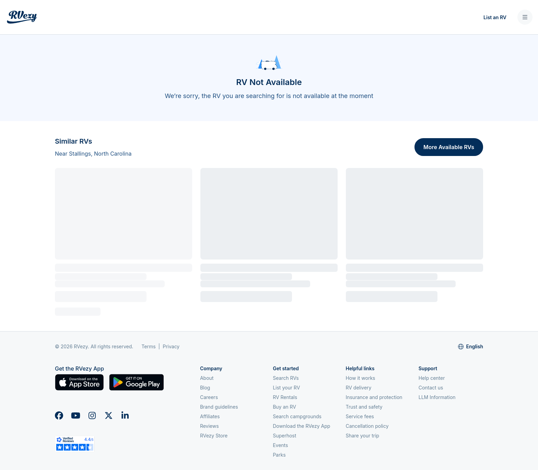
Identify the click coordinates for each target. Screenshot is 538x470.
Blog (205, 387)
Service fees (360, 416)
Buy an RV (284, 407)
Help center (432, 378)
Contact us (431, 387)
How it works (360, 378)
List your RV (286, 387)
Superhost (284, 435)
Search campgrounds (297, 416)
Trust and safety (364, 407)
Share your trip (362, 435)
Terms (148, 346)
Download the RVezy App (301, 426)
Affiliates (210, 416)
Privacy (171, 346)
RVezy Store (213, 435)
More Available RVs (448, 147)
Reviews (209, 426)
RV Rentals (285, 397)
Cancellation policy (367, 426)
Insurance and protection (374, 397)
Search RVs (286, 378)
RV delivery (358, 387)
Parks (279, 455)
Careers (209, 397)
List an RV (494, 17)
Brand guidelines (219, 407)
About (206, 378)
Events (280, 445)
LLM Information (437, 397)
